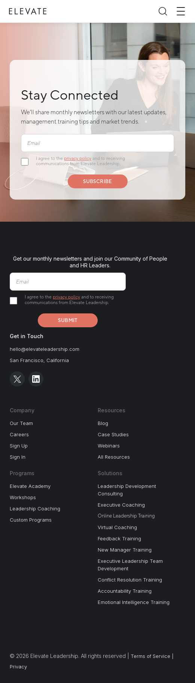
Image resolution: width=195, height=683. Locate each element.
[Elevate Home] (27, 11)
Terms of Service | (152, 656)
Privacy (18, 667)
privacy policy (77, 158)
